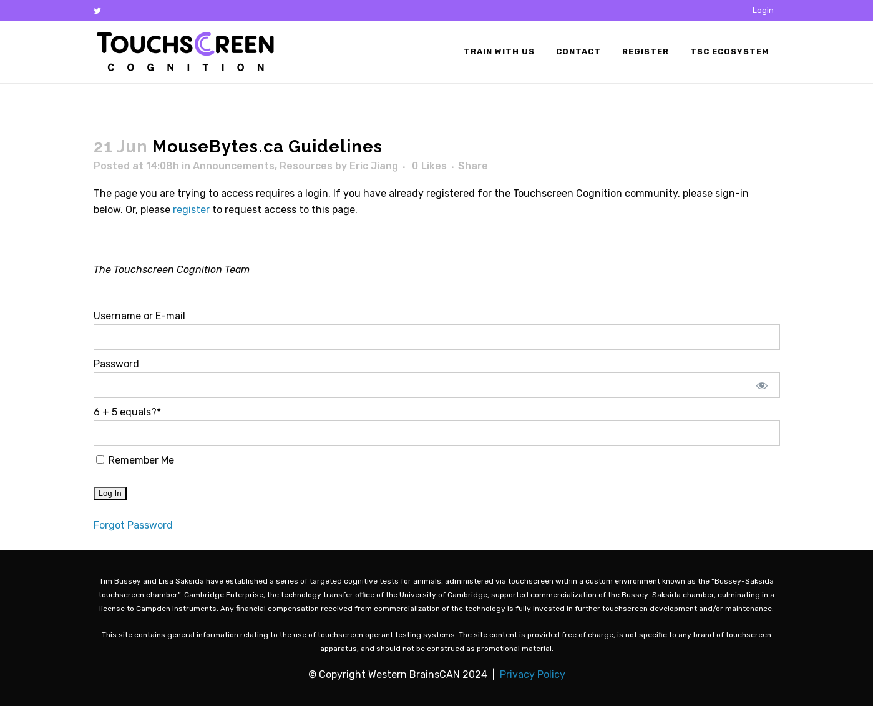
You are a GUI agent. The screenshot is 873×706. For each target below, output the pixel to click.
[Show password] (761, 385)
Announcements (234, 166)
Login (763, 10)
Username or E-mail (139, 316)
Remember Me (135, 460)
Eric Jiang (373, 166)
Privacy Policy (532, 674)
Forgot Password (133, 525)
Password (116, 364)
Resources (306, 166)
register (191, 210)
